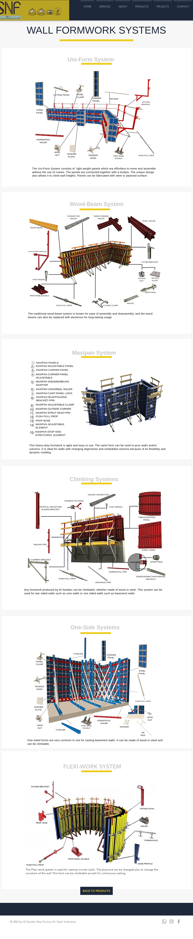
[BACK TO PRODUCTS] (96, 891)
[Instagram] (171, 921)
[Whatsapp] (164, 921)
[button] (95, 537)
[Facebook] (178, 921)
